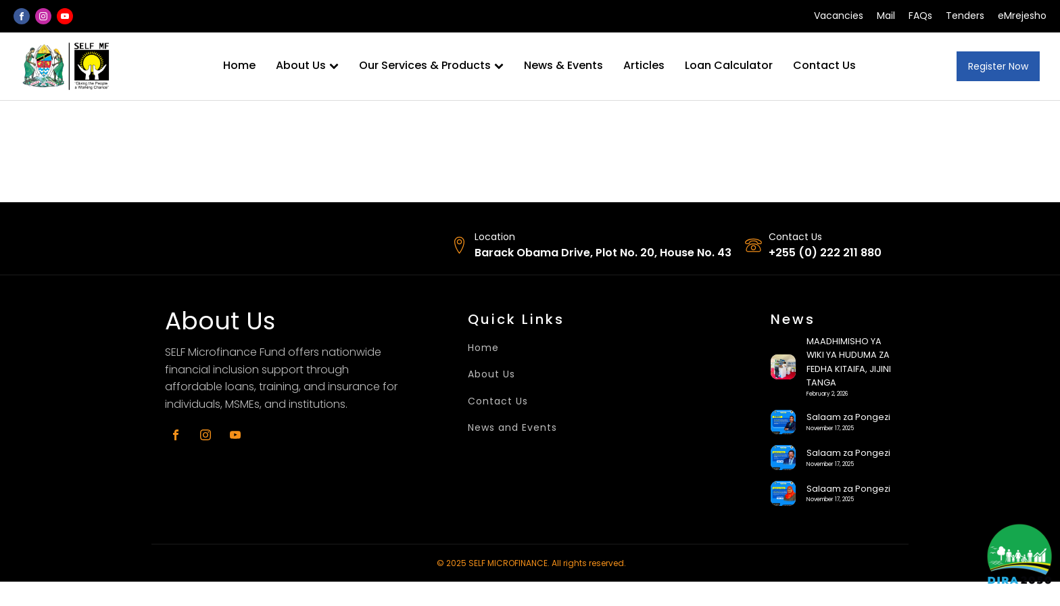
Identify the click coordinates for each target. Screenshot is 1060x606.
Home (239, 65)
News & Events (563, 65)
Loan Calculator (729, 65)
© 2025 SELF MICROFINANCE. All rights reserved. (531, 563)
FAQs (920, 15)
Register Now (998, 66)
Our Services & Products (431, 65)
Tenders (965, 15)
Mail (886, 15)
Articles (644, 65)
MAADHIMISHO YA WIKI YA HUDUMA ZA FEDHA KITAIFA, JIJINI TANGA (848, 361)
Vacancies (838, 15)
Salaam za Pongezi (848, 417)
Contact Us (824, 65)
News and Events (512, 428)
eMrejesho (1022, 15)
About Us (307, 65)
